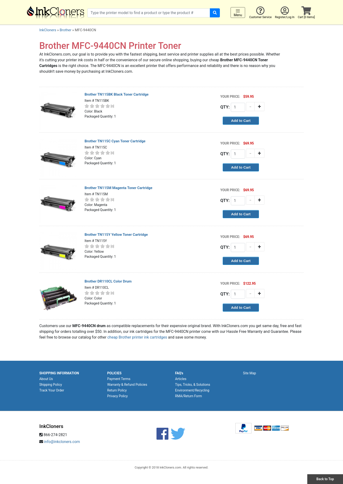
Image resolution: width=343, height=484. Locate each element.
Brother (65, 30)
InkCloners (47, 30)
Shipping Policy (50, 384)
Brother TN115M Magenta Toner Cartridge (118, 188)
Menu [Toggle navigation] (238, 12)
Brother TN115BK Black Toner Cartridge (117, 94)
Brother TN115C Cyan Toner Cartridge (115, 141)
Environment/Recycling (192, 390)
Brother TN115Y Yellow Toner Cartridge (116, 234)
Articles (181, 379)
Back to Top (325, 479)
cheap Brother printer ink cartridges (137, 337)
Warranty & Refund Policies (127, 384)
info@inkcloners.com (62, 441)
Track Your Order (51, 390)
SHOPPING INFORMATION (59, 373)
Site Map (249, 373)
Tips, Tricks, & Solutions (192, 384)
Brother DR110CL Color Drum (108, 281)
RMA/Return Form (188, 396)
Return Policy (117, 390)
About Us (46, 379)
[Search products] (148, 12)
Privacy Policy (117, 396)
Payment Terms (118, 379)
